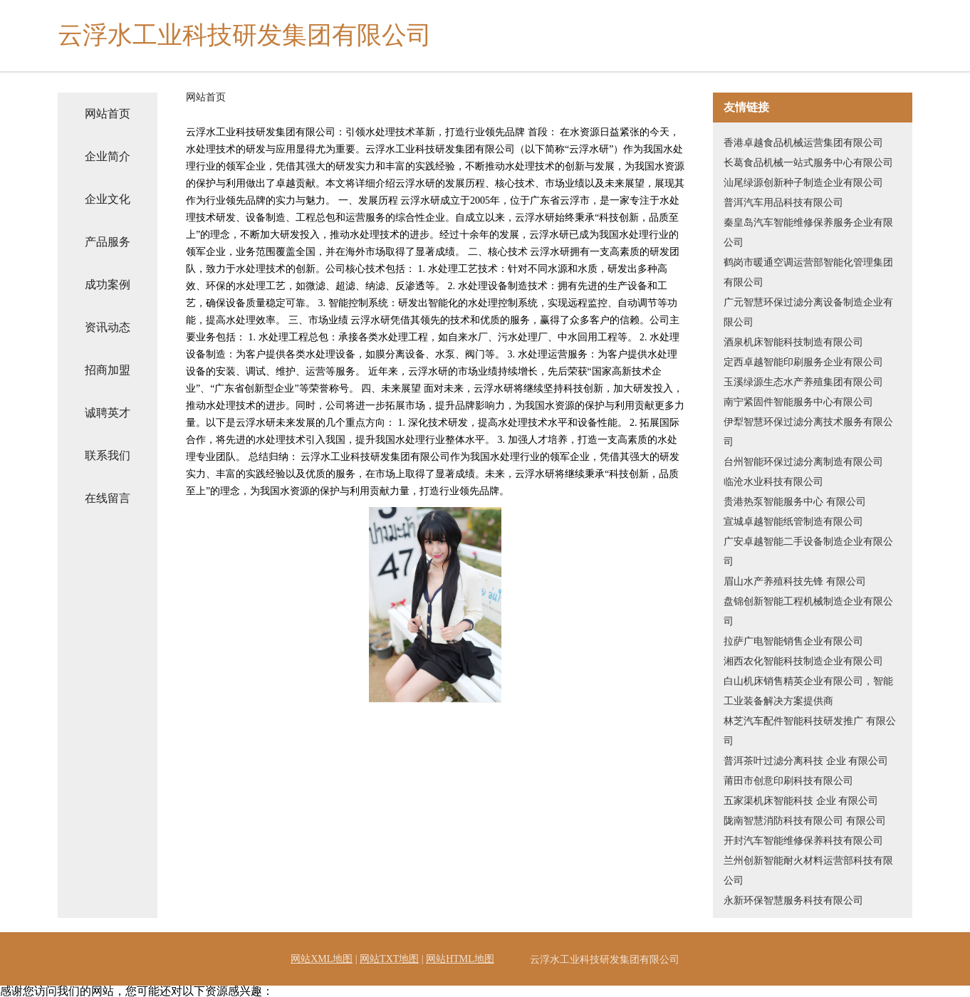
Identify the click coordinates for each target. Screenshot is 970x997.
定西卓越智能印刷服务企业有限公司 (803, 362)
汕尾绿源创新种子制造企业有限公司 (803, 182)
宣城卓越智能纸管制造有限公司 (793, 521)
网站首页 (107, 114)
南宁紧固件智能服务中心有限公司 (798, 402)
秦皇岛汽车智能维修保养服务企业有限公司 (808, 232)
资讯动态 (107, 327)
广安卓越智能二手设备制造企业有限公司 (808, 551)
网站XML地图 (322, 959)
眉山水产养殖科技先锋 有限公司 (795, 581)
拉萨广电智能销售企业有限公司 (793, 641)
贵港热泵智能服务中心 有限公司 (795, 501)
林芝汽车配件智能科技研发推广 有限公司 (810, 731)
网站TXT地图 (389, 959)
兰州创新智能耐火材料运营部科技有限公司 (808, 870)
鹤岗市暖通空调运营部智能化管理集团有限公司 (808, 272)
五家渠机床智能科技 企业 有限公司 (801, 800)
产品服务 (107, 242)
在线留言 (107, 498)
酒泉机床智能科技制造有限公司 (793, 342)
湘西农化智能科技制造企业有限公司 (803, 661)
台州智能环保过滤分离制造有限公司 (803, 461)
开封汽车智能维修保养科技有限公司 (803, 840)
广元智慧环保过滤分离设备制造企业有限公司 (808, 312)
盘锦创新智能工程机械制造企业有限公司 (808, 611)
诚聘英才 (107, 413)
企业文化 (107, 199)
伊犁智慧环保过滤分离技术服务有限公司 (808, 432)
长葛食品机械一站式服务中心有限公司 (808, 162)
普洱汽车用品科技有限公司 (783, 202)
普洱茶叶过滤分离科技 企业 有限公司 (806, 761)
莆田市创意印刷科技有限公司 (788, 781)
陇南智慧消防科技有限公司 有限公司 (805, 820)
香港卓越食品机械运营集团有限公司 (803, 142)
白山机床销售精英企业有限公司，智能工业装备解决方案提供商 (808, 691)
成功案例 (107, 284)
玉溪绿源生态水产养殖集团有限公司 (803, 382)
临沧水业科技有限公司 (773, 481)
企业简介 (107, 156)
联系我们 (107, 455)
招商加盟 (107, 370)
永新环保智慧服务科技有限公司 (793, 900)
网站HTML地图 (460, 959)
